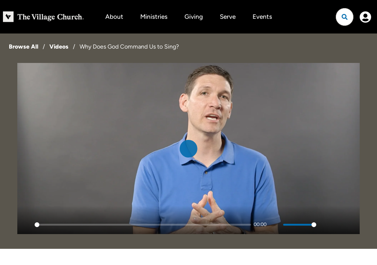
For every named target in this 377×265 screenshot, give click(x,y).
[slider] (143, 224)
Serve (228, 16)
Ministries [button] (154, 16)
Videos (58, 46)
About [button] (114, 16)
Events (262, 16)
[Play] (27, 224)
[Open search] (344, 17)
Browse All (23, 46)
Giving (193, 16)
